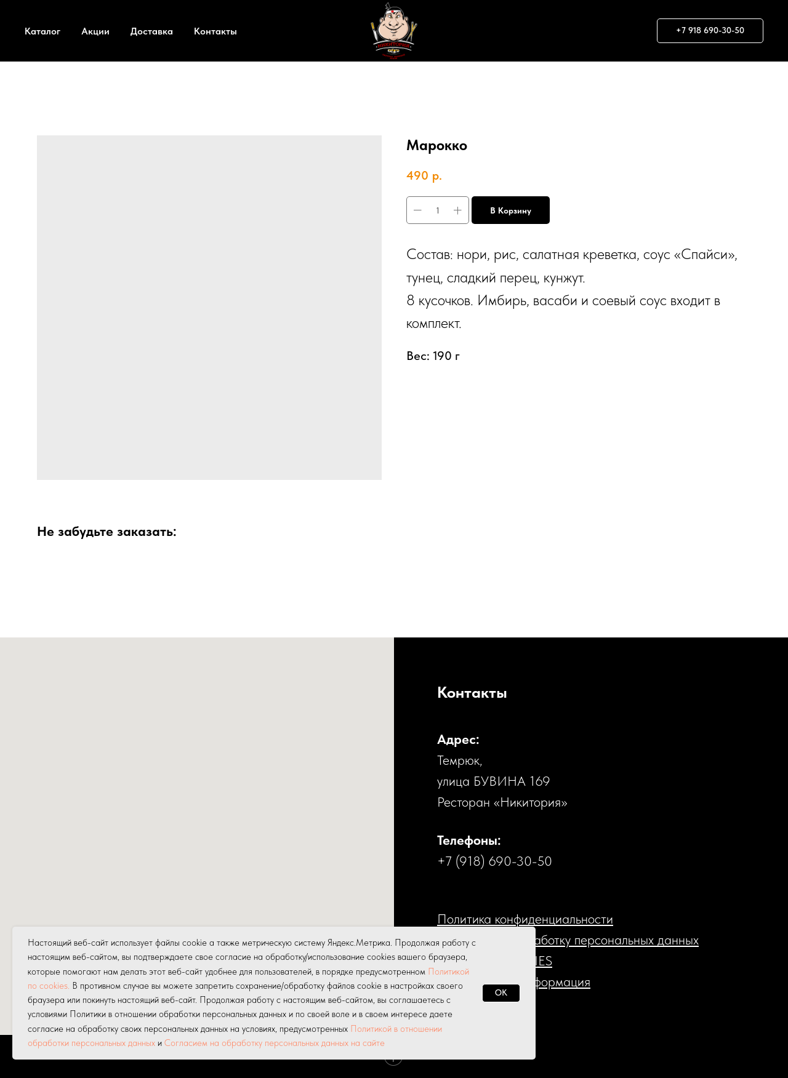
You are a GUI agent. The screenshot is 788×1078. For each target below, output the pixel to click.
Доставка (152, 31)
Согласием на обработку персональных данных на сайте (274, 1042)
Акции (95, 31)
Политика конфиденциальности (525, 919)
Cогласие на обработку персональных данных (568, 940)
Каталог (42, 31)
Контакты (215, 31)
